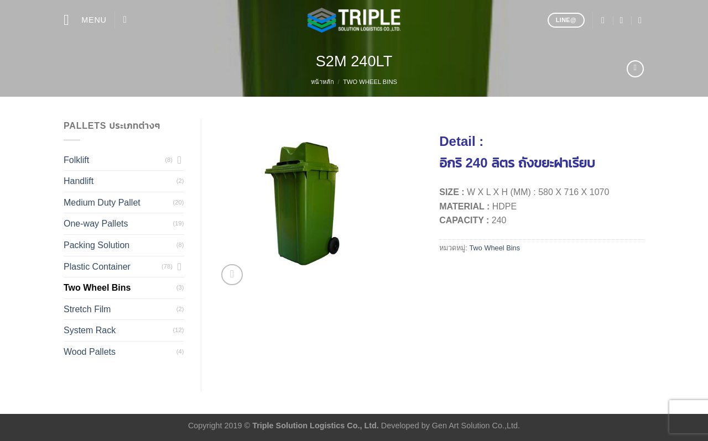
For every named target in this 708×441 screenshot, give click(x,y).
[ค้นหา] (128, 20)
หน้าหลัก (322, 81)
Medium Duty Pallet (102, 202)
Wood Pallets (90, 351)
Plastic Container (97, 266)
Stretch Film (87, 309)
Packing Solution (96, 245)
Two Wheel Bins (370, 81)
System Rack (90, 330)
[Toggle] (179, 159)
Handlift (78, 181)
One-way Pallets (96, 223)
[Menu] (85, 20)
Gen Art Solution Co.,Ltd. (476, 425)
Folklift (76, 160)
